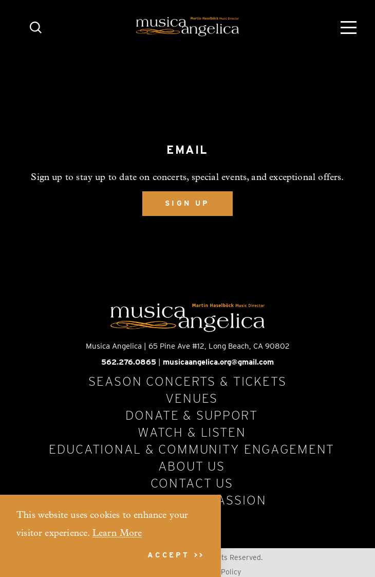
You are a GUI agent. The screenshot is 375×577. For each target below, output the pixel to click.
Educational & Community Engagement (191, 449)
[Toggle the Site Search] (36, 26)
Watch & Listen (192, 432)
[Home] (187, 26)
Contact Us (192, 483)
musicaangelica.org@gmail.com (218, 362)
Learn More (117, 533)
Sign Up (187, 203)
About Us (191, 466)
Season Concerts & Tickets (187, 381)
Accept (168, 555)
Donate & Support (191, 415)
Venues (191, 398)
